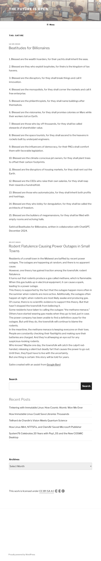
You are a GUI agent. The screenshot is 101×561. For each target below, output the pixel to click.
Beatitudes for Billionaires (29, 48)
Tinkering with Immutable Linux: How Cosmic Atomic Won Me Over (46, 407)
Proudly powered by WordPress (21, 554)
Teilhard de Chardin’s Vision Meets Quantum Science (38, 420)
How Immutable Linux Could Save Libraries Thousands (39, 414)
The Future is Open (28, 9)
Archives (14, 459)
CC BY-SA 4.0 (52, 491)
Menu (50, 24)
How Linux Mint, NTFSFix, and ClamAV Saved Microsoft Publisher (45, 427)
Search (13, 379)
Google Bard (54, 364)
